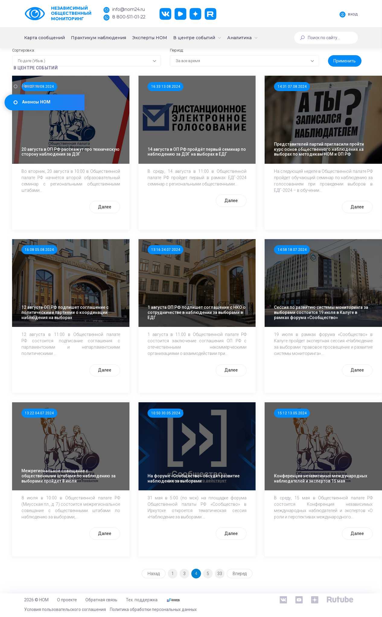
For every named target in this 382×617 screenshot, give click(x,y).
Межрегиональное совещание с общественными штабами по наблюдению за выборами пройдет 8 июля (137, 469)
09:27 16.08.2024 (123, 117)
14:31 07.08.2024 (304, 117)
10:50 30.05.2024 (213, 434)
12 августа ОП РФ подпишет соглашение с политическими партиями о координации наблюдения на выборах (137, 307)
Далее (153, 222)
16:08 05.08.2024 (123, 272)
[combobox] (148, 91)
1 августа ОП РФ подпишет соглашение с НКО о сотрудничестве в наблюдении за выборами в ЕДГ (224, 307)
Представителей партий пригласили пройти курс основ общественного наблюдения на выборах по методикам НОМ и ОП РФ (314, 152)
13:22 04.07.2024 (123, 434)
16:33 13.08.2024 (213, 117)
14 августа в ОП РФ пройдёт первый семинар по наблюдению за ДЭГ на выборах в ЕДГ (224, 152)
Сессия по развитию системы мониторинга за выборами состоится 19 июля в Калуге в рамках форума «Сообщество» (316, 307)
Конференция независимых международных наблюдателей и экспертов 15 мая (317, 469)
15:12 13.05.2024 (304, 434)
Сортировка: (109, 80)
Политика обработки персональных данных (153, 609)
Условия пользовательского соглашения (65, 609)
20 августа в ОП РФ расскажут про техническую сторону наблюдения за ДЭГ (137, 152)
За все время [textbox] (228, 91)
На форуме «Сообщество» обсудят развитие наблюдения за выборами (223, 469)
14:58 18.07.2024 (304, 272)
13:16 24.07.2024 (213, 272)
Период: (216, 80)
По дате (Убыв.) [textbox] (117, 91)
